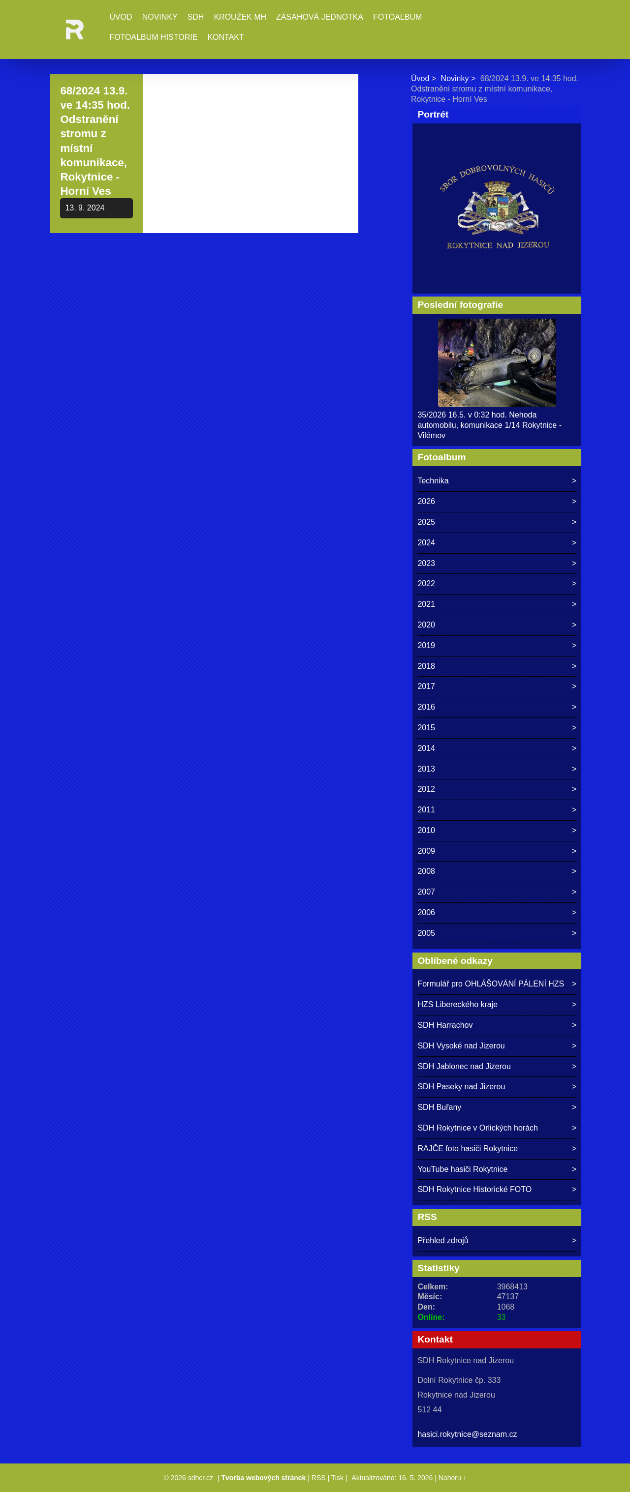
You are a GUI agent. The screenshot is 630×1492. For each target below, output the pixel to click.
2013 (426, 769)
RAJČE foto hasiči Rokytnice (467, 1148)
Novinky (160, 17)
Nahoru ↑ (453, 1478)
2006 (426, 912)
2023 (426, 563)
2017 (426, 686)
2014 (426, 748)
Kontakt (225, 37)
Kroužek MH (240, 17)
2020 (426, 625)
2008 (426, 871)
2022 (426, 583)
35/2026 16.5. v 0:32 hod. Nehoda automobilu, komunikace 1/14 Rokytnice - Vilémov (489, 425)
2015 (426, 727)
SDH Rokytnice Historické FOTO (474, 1189)
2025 (426, 522)
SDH (196, 17)
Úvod (120, 17)
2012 (426, 789)
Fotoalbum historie (153, 37)
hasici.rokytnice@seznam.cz (467, 1434)
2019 (426, 645)
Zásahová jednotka (319, 17)
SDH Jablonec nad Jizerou (463, 1066)
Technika (432, 481)
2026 (426, 501)
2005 (426, 933)
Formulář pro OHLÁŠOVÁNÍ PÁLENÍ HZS (490, 984)
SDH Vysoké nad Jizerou (460, 1046)
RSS (319, 1478)
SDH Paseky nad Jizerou (461, 1086)
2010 (426, 830)
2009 (426, 851)
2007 (426, 892)
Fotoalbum (397, 17)
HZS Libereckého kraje (457, 1004)
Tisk (337, 1478)
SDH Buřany (439, 1107)
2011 (426, 810)
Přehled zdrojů (442, 1240)
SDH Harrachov (444, 1025)
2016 (426, 707)
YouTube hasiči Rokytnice (462, 1169)
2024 (426, 542)
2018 (426, 666)
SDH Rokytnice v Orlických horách (477, 1128)
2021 (426, 604)
